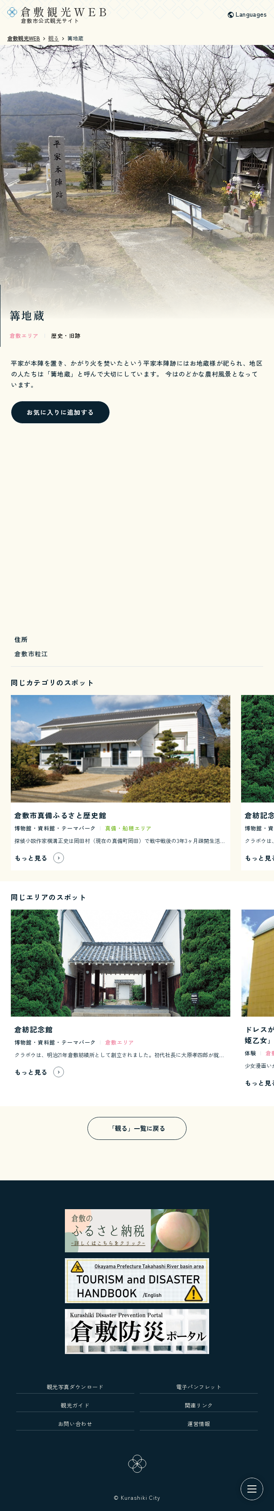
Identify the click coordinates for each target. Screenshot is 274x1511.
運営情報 (198, 1423)
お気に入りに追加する (60, 412)
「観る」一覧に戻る (137, 1128)
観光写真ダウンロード (75, 1386)
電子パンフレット (199, 1386)
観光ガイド (75, 1405)
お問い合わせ (75, 1423)
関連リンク (199, 1405)
